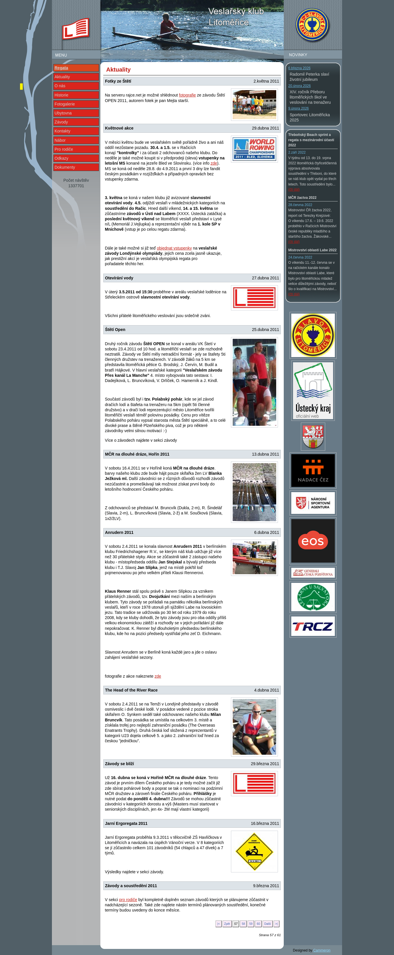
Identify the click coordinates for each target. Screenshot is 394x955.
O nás (60, 85)
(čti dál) (294, 190)
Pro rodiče (64, 149)
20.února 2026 (299, 86)
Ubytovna (63, 113)
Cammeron (321, 950)
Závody (61, 122)
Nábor (60, 140)
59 (250, 923)
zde (214, 163)
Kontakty (62, 131)
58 (243, 923)
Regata (61, 68)
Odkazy (61, 158)
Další (267, 923)
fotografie (187, 95)
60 (258, 923)
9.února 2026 (298, 108)
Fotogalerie (65, 104)
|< (218, 923)
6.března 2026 (299, 68)
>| (276, 923)
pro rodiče (128, 899)
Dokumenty (65, 167)
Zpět (227, 923)
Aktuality (62, 76)
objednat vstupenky (174, 248)
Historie (61, 95)
